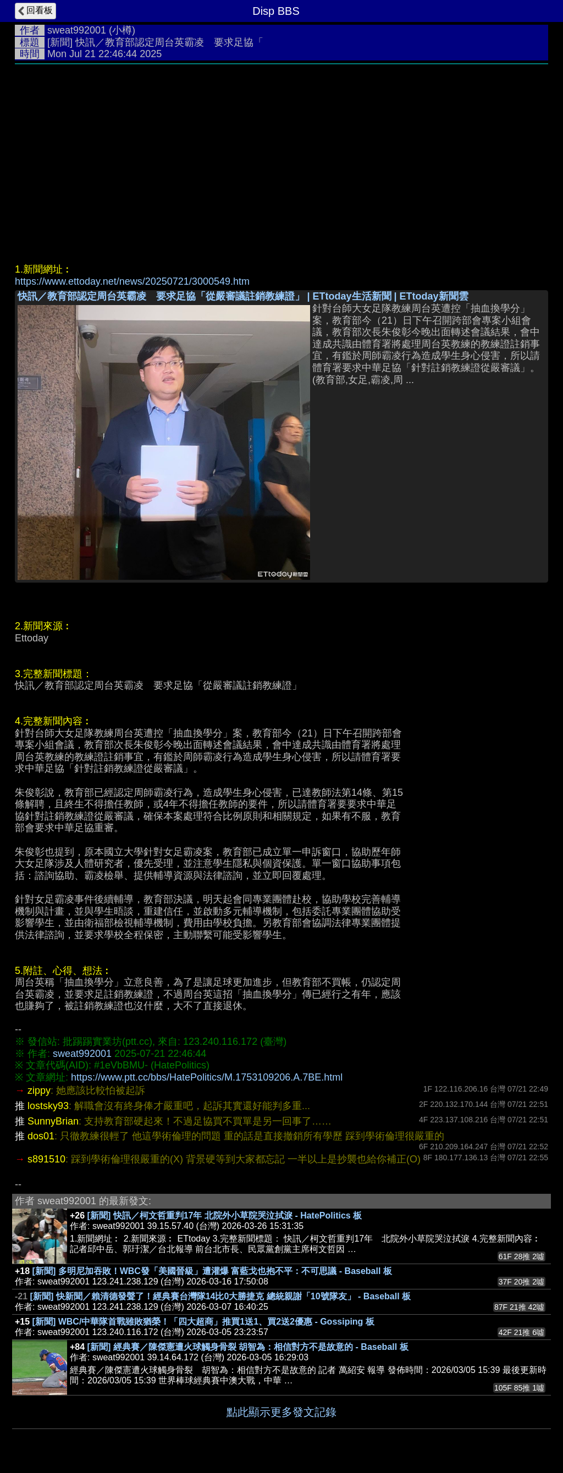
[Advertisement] (281, 152)
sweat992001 (76, 30)
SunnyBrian (53, 1121)
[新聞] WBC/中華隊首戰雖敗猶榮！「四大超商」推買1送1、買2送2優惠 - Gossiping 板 (203, 1321)
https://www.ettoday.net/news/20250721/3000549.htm (132, 281)
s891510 (46, 1159)
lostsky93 (48, 1105)
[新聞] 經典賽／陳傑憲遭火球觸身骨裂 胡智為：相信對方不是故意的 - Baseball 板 (248, 1347)
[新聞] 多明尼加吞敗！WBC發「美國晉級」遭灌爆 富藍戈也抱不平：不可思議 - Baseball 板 (212, 1271)
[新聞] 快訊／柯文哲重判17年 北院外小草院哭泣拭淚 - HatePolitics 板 (224, 1215)
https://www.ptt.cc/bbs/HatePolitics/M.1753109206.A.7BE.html (207, 1077)
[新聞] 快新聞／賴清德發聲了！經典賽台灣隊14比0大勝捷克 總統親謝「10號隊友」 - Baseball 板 (220, 1296)
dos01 (40, 1136)
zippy (39, 1090)
